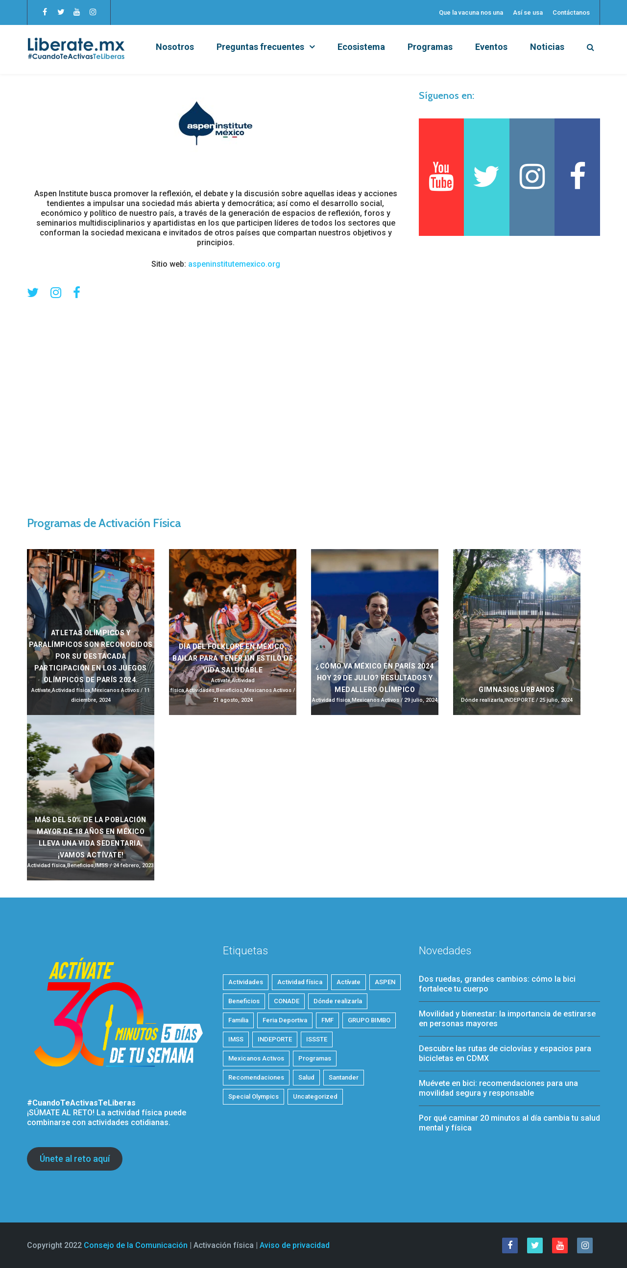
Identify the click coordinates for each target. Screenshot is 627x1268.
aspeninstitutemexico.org (234, 264)
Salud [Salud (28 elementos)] (306, 1077)
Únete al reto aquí (75, 1158)
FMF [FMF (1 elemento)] (327, 1020)
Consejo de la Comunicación (136, 1245)
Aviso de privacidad (295, 1245)
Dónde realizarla (482, 700)
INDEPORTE (519, 700)
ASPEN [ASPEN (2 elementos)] (385, 982)
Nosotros (175, 47)
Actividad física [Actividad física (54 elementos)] (299, 982)
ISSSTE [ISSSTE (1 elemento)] (316, 1039)
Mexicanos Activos (115, 690)
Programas (430, 47)
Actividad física (71, 690)
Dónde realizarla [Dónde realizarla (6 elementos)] (338, 1001)
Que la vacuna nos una (471, 12)
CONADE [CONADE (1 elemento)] (286, 1001)
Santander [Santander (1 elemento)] (344, 1077)
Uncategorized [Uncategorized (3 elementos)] (315, 1096)
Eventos (491, 47)
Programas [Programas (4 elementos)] (314, 1058)
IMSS (101, 865)
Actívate (40, 690)
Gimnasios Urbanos (517, 689)
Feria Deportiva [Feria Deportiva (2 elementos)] (285, 1020)
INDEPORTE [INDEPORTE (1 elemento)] (275, 1039)
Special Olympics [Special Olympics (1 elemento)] (253, 1096)
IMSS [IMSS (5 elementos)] (235, 1039)
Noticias (547, 47)
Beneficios (229, 690)
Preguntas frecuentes (260, 47)
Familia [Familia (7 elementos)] (238, 1020)
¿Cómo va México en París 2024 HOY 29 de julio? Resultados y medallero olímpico (374, 677)
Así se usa (528, 12)
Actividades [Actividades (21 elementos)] (245, 982)
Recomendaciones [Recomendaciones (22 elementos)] (256, 1077)
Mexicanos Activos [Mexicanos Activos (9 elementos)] (256, 1058)
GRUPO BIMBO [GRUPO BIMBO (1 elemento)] (369, 1020)
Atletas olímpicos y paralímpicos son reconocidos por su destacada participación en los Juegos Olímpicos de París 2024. (91, 656)
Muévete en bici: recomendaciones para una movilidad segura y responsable (498, 1088)
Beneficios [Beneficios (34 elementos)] (244, 1001)
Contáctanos (571, 12)
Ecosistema (361, 47)
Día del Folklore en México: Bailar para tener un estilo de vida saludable (232, 658)
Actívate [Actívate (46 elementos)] (349, 982)
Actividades (200, 690)
